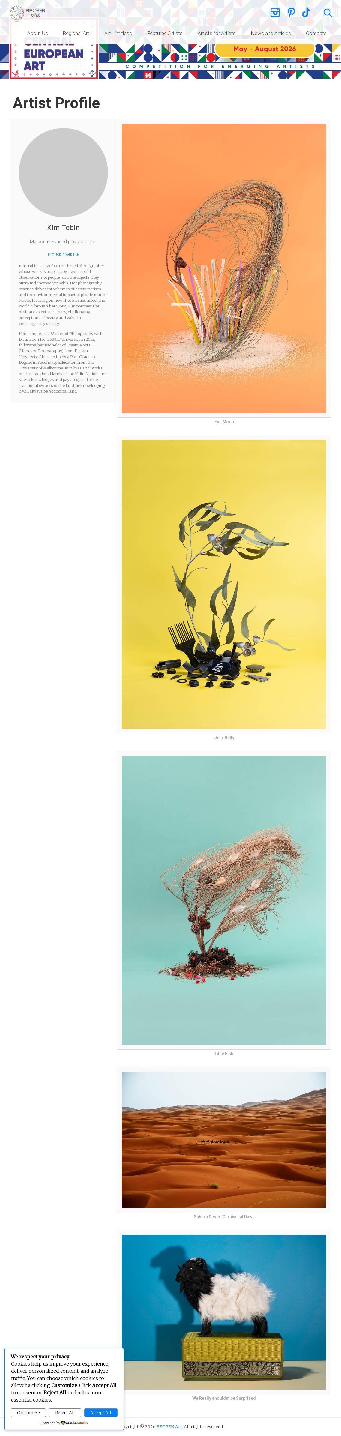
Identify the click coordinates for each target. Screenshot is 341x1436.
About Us (37, 33)
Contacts (316, 33)
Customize (28, 1412)
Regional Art (76, 33)
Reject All (65, 1412)
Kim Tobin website (63, 254)
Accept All (100, 1412)
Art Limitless (118, 33)
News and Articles (271, 33)
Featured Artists (165, 33)
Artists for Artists (217, 33)
